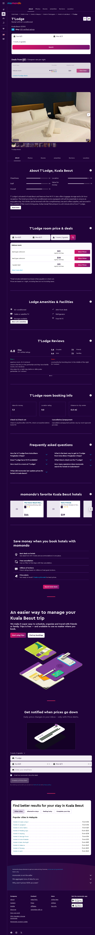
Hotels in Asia (24, 14)
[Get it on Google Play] (77, 900)
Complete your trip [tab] (63, 811)
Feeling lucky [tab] (47, 811)
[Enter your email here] (53, 769)
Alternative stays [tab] (33, 811)
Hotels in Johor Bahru (20, 828)
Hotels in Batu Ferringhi (21, 842)
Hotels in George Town (21, 836)
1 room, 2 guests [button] (19, 42)
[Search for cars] (3, 18)
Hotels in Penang (18, 848)
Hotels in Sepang (19, 833)
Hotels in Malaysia (36, 14)
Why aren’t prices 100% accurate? (52, 883)
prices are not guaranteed (55, 869)
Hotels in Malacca (19, 845)
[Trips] (3, 29)
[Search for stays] (3, 14)
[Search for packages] (3, 23)
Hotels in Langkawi (19, 825)
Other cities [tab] (19, 811)
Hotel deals (15, 14)
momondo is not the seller (52, 875)
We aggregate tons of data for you (52, 879)
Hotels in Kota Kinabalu (21, 839)
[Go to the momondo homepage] (14, 3)
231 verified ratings (27, 29)
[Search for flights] (3, 10)
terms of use (36, 784)
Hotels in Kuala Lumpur (20, 822)
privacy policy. (47, 784)
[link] (51, 587)
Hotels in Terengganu (49, 14)
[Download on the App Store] (77, 905)
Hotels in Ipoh (18, 851)
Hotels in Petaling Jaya (20, 830)
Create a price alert (39, 577)
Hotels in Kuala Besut (64, 14)
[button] (3, 3)
